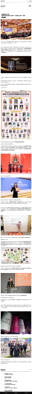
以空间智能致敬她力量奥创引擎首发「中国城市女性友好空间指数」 (11, 381)
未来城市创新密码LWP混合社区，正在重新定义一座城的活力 (10, 387)
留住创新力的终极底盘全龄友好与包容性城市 (7, 377)
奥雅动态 (7, 3)
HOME (4, 3)
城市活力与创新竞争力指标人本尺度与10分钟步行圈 (8, 391)
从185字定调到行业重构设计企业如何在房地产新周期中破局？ (10, 384)
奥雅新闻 (10, 3)
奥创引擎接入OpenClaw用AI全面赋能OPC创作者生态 (8, 374)
